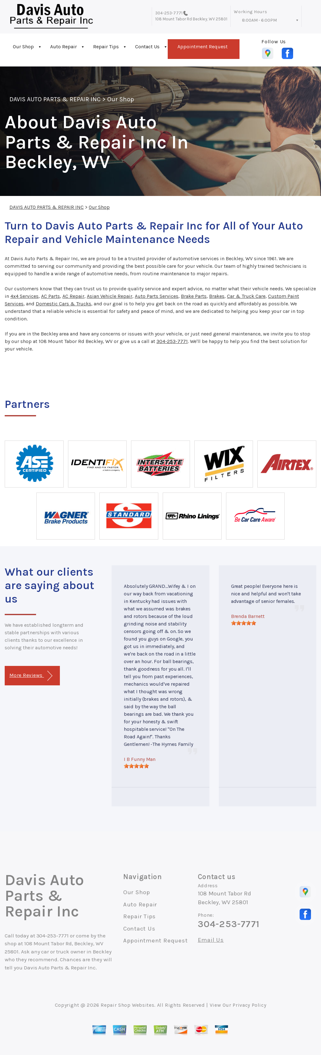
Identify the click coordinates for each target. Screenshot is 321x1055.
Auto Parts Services (156, 296)
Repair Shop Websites (127, 1005)
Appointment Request (202, 47)
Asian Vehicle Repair (109, 296)
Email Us (211, 940)
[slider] (136, 765)
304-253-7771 (168, 13)
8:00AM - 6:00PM (259, 20)
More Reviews (30, 676)
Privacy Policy (249, 1005)
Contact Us (147, 47)
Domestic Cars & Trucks (63, 304)
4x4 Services (24, 296)
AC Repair (73, 296)
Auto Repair (63, 47)
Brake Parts (194, 296)
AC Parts (50, 296)
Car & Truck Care (246, 296)
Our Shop (23, 47)
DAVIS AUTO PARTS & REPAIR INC (55, 99)
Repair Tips (106, 47)
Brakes (216, 296)
